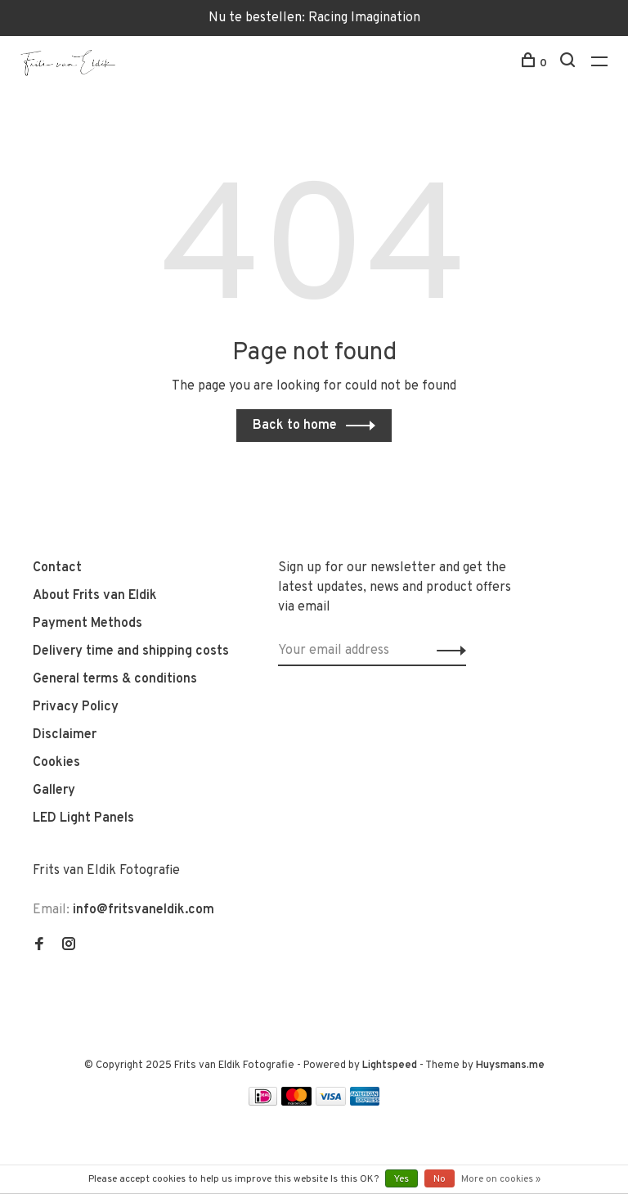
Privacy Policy (76, 707)
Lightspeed (389, 1065)
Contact (57, 568)
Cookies (56, 763)
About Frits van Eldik (95, 596)
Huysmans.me (510, 1065)
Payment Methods (87, 623)
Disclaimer (64, 735)
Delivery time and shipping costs (131, 651)
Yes (401, 1179)
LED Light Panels (83, 818)
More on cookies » (501, 1179)
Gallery (54, 790)
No (439, 1179)
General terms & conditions (115, 679)
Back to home (295, 425)
